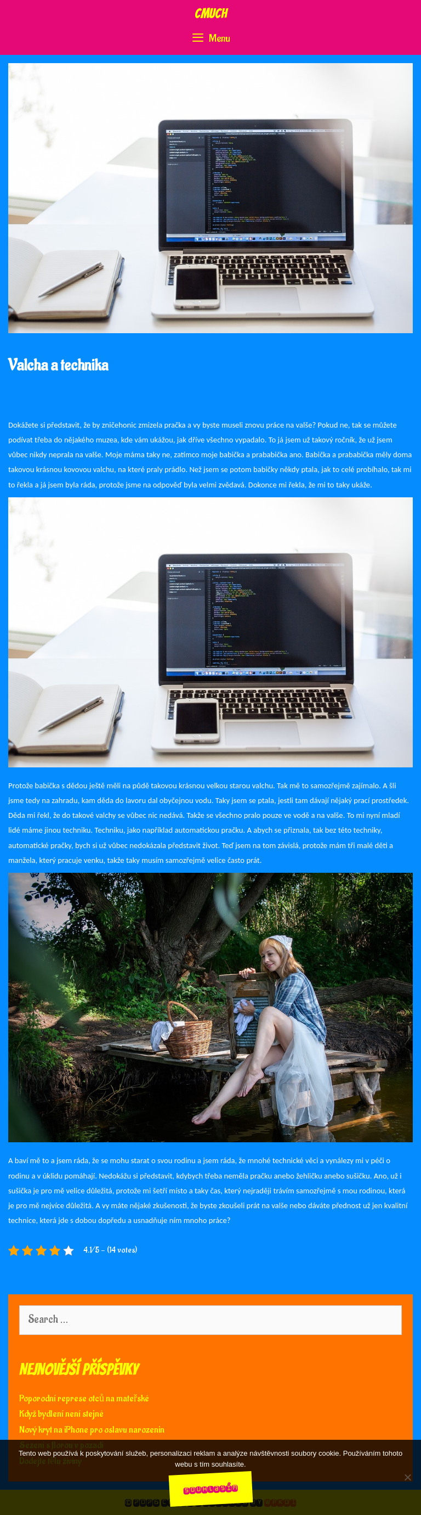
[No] (407, 1477)
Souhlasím (210, 1488)
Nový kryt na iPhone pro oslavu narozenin (91, 1430)
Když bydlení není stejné (61, 1414)
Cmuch (211, 13)
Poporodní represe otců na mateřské (84, 1399)
